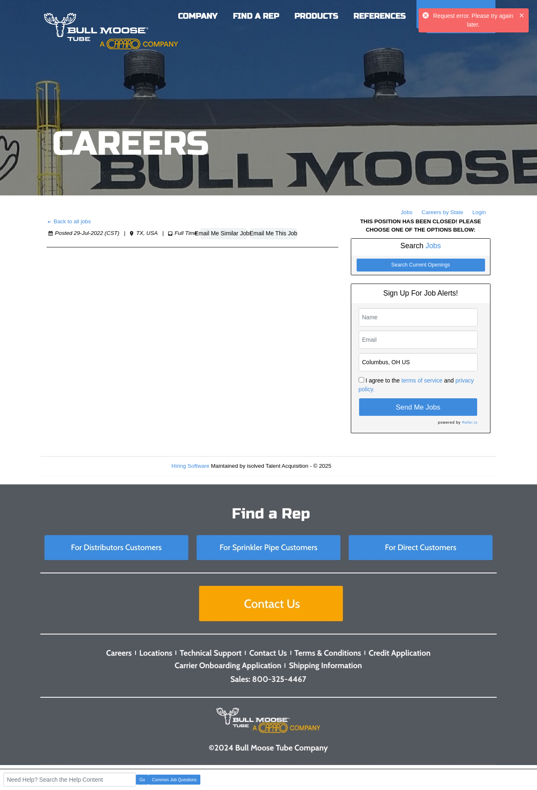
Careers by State (442, 212)
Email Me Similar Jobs (223, 233)
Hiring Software (190, 466)
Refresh (356, 466)
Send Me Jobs (418, 407)
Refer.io (470, 422)
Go (142, 780)
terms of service (422, 380)
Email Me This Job (273, 233)
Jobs (406, 212)
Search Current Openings (420, 265)
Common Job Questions (174, 780)
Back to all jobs (69, 221)
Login (479, 212)
